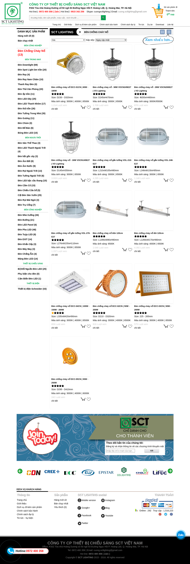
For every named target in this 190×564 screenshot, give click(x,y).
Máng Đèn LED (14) (28, 258)
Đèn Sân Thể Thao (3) (29, 143)
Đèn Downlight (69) (28, 65)
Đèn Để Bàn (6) (26, 128)
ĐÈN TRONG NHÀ (33, 59)
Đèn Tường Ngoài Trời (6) (31, 175)
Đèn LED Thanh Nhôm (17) (32, 103)
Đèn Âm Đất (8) (26, 161)
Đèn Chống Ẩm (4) (27, 254)
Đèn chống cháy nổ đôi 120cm (149, 233)
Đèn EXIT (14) (25, 239)
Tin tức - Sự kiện (25, 518)
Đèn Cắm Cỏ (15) (26, 185)
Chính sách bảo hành (109, 24)
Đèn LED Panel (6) (27, 225)
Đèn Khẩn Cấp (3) (27, 244)
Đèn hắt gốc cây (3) (28, 156)
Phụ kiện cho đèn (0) (29, 274)
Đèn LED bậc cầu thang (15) (32, 180)
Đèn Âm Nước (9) (27, 166)
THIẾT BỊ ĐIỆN (33, 283)
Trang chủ (56, 24)
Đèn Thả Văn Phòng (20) (30, 89)
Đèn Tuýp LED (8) (27, 234)
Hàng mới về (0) (26, 36)
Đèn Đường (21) (26, 220)
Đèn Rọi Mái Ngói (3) (28, 200)
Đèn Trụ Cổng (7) (27, 205)
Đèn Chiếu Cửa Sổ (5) (29, 190)
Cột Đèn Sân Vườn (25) (30, 195)
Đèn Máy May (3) (26, 249)
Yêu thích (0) (60, 507)
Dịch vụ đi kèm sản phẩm (85, 24)
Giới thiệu (68, 24)
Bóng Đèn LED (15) (28, 133)
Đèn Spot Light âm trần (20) (32, 69)
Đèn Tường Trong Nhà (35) (31, 113)
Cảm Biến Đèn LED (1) (29, 278)
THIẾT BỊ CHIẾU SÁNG (33, 264)
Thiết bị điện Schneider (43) (32, 289)
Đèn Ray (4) (24, 74)
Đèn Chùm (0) (25, 123)
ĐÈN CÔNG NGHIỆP (33, 45)
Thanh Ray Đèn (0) (27, 84)
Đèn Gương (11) (26, 118)
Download (160, 24)
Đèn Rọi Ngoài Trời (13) (30, 171)
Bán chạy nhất (25, 40)
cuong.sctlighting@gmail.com (132, 11)
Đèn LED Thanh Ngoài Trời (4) (32, 150)
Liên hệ (170, 24)
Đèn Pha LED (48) (27, 229)
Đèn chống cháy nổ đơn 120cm (108, 233)
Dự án (150, 24)
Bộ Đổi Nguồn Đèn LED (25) (32, 269)
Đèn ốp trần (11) (26, 94)
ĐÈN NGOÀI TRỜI (33, 138)
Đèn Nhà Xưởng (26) (28, 215)
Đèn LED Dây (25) (27, 99)
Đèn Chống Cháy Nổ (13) (31, 52)
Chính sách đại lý (128, 24)
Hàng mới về (60, 500)
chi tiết (54, 109)
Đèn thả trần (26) (26, 108)
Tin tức (141, 24)
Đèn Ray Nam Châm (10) (30, 79)
